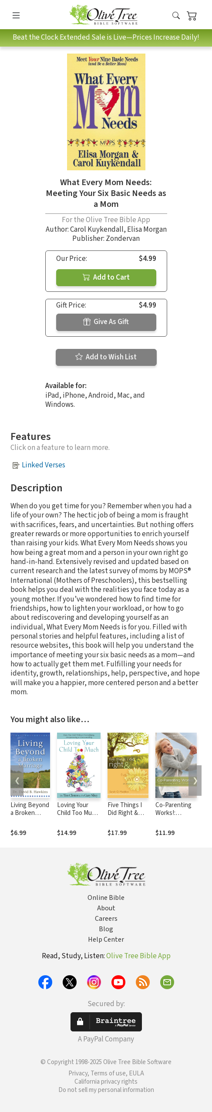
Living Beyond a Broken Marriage (29, 813)
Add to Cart (106, 277)
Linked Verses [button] (43, 465)
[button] (176, 16)
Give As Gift (106, 322)
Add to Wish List (106, 357)
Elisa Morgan (147, 229)
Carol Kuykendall (97, 229)
